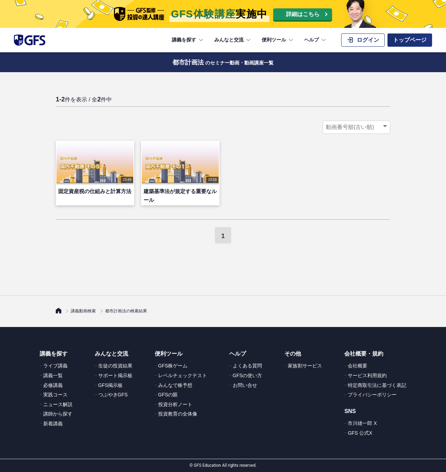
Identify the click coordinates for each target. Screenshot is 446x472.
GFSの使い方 (247, 375)
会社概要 (357, 365)
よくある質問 (247, 365)
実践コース (55, 394)
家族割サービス (305, 365)
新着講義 (53, 423)
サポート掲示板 (115, 375)
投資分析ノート (175, 404)
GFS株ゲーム (173, 365)
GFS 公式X (360, 433)
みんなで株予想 (175, 385)
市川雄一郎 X (362, 423)
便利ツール (278, 40)
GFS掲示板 (110, 385)
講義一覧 (53, 375)
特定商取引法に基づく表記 (377, 385)
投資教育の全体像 (177, 414)
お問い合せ (245, 385)
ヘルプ (315, 40)
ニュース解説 (57, 404)
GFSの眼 (168, 394)
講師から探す (57, 414)
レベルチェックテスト (182, 375)
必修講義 (53, 385)
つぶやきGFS (113, 394)
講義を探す (188, 40)
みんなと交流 (233, 40)
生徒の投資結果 (115, 365)
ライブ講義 (55, 365)
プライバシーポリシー (372, 394)
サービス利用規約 (367, 375)
